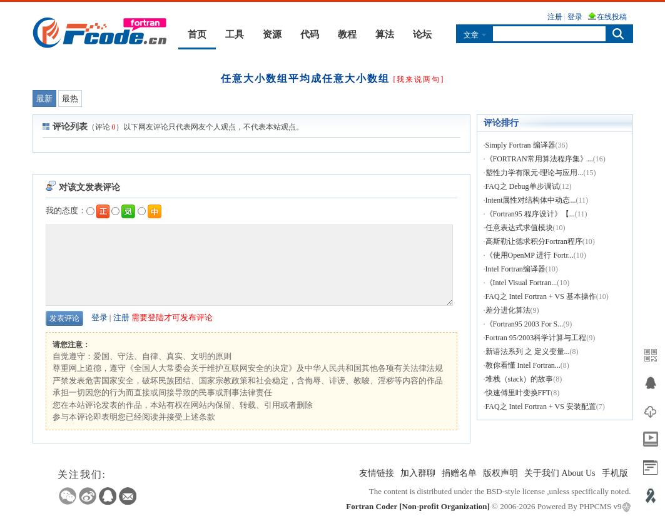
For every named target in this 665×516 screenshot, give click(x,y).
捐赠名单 (459, 473)
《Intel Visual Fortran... (521, 282)
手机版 (615, 473)
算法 (384, 34)
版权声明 (500, 473)
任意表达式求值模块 (519, 227)
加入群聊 (417, 473)
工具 (234, 34)
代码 (309, 34)
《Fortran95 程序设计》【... (530, 214)
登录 (99, 317)
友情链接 (376, 473)
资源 (272, 34)
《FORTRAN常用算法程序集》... (539, 158)
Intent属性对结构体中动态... (530, 200)
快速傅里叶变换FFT (518, 392)
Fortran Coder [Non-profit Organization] (418, 506)
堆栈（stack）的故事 (519, 379)
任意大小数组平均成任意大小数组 (305, 78)
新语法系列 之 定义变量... (527, 351)
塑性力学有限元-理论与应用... (534, 172)
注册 (121, 317)
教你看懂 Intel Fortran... (523, 365)
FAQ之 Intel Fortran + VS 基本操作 (540, 296)
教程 (347, 34)
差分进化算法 (507, 310)
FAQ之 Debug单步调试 (522, 186)
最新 (44, 98)
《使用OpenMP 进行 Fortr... (529, 255)
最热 (70, 98)
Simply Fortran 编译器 (520, 145)
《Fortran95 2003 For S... (524, 324)
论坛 (422, 34)
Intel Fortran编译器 (515, 269)
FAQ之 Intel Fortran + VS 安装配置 (540, 406)
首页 (197, 34)
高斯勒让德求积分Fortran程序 (533, 241)
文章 (471, 34)
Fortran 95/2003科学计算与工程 (536, 337)
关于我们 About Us (560, 473)
